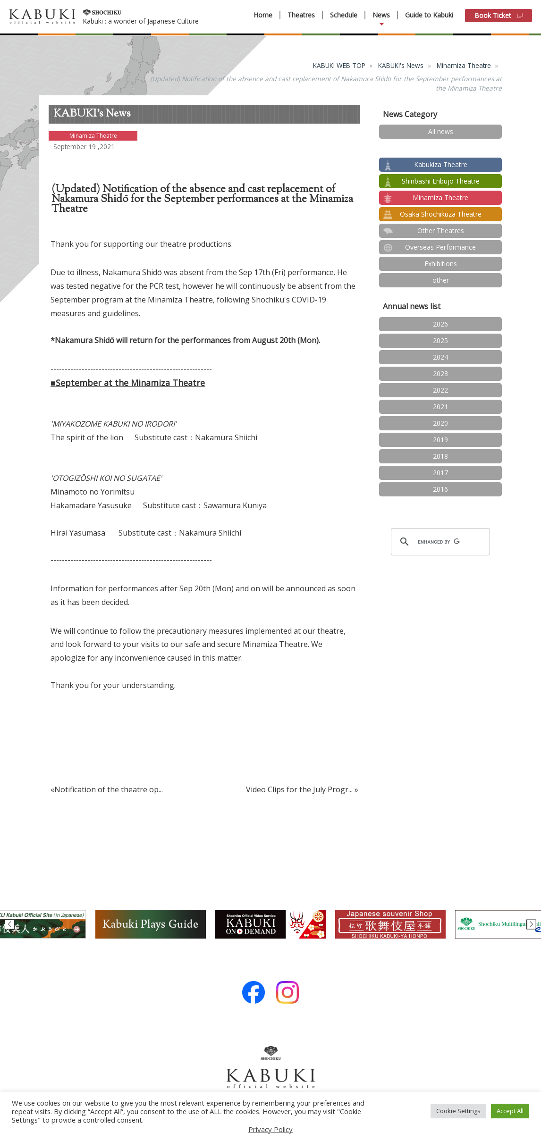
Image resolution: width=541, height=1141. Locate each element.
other (440, 280)
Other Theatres (440, 230)
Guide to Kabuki (429, 14)
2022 (440, 390)
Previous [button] (10, 925)
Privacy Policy (270, 1129)
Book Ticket (498, 15)
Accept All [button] (510, 1111)
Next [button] (531, 925)
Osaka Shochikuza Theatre (441, 214)
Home (263, 15)
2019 (440, 439)
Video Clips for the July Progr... (299, 789)
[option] (270, 924)
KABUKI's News (400, 65)
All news (440, 131)
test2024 (440, 147)
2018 (440, 456)
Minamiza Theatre (464, 65)
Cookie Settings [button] (458, 1111)
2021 (440, 406)
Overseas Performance (440, 247)
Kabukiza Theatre (440, 164)
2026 (440, 323)
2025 (440, 340)
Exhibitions (440, 263)
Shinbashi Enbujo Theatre (441, 180)
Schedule (343, 15)
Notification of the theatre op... (108, 789)
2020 (440, 423)
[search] (439, 541)
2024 (440, 356)
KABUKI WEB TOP (339, 65)
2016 (440, 489)
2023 (440, 373)
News (381, 15)
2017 (440, 472)
